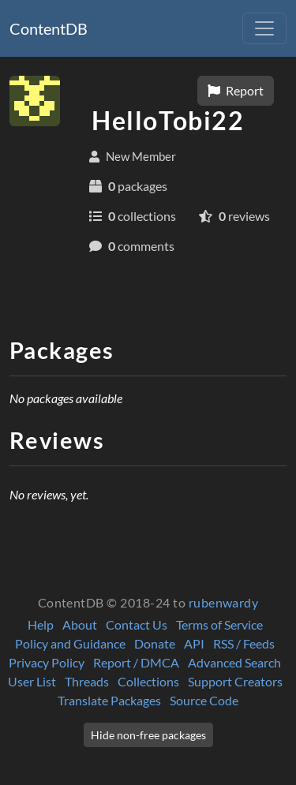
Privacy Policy (46, 662)
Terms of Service (219, 624)
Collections (148, 681)
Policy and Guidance (70, 643)
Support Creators (235, 681)
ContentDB (48, 28)
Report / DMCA (136, 662)
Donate (154, 643)
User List (32, 681)
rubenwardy (224, 602)
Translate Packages (109, 700)
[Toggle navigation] (264, 28)
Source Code (204, 700)
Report (236, 90)
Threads (87, 681)
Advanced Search (234, 662)
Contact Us (136, 624)
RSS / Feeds (244, 643)
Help (41, 624)
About (79, 624)
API (194, 643)
